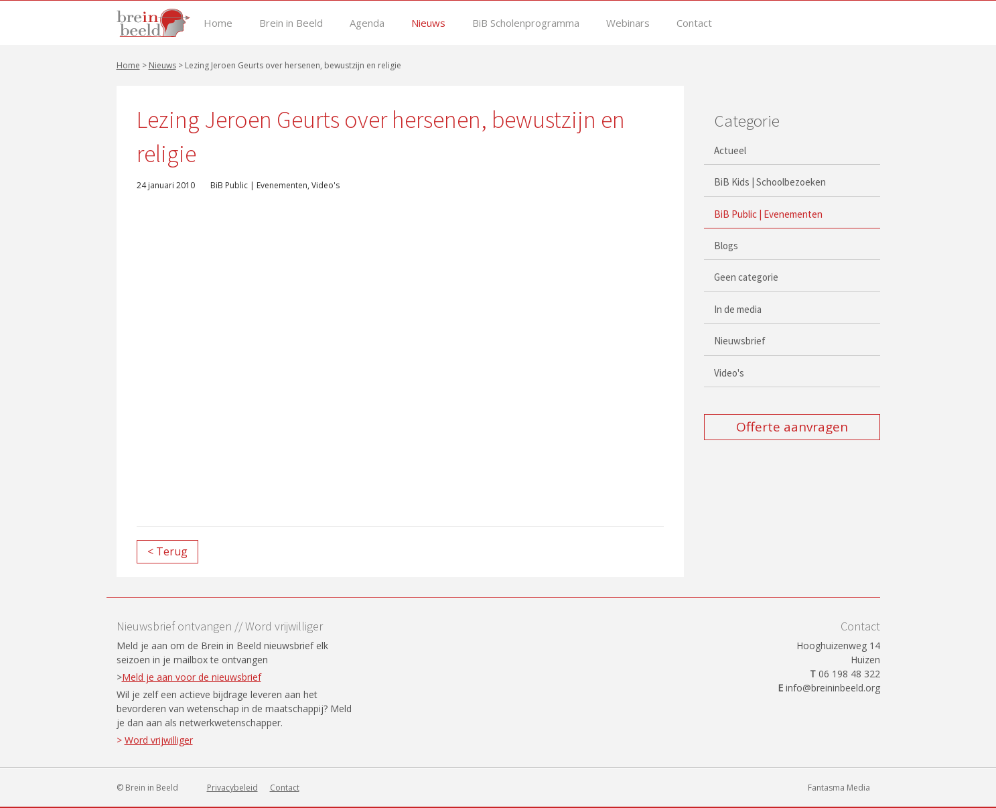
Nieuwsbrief (740, 340)
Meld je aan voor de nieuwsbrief (191, 677)
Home (218, 23)
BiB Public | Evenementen (258, 185)
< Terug (167, 551)
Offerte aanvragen (792, 426)
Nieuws (428, 23)
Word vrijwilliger (159, 740)
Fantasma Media (839, 787)
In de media (738, 309)
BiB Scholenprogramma (525, 23)
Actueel (730, 150)
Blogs (726, 245)
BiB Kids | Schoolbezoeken (770, 182)
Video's (325, 185)
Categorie (747, 120)
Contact (694, 23)
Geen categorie (746, 277)
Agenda (367, 23)
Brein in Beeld (291, 23)
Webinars (628, 23)
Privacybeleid (232, 787)
